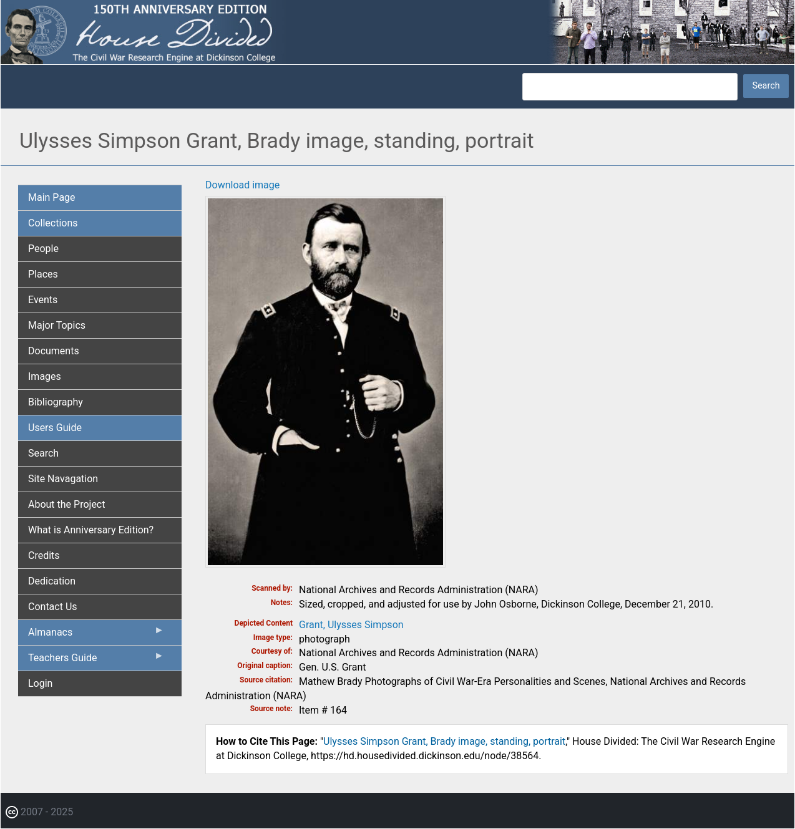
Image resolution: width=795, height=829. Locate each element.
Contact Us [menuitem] (52, 607)
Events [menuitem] (42, 300)
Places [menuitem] (43, 274)
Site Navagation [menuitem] (63, 479)
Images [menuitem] (44, 376)
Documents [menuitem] (53, 351)
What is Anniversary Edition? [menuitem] (91, 530)
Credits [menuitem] (44, 555)
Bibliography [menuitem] (55, 402)
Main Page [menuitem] (52, 197)
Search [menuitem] (43, 453)
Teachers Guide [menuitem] (96, 661)
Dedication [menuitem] (52, 581)
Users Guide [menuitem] (55, 428)
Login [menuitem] (40, 683)
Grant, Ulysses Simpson (351, 625)
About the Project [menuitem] (66, 504)
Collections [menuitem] (53, 223)
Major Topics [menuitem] (56, 325)
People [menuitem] (43, 249)
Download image (242, 185)
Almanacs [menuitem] (96, 635)
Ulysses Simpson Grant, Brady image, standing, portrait (444, 741)
